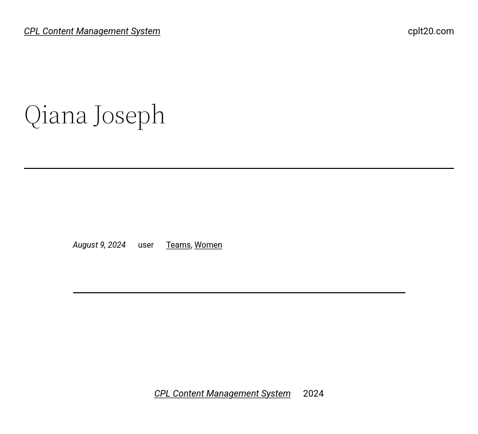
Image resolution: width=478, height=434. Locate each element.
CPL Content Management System (92, 31)
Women (208, 245)
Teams (178, 245)
